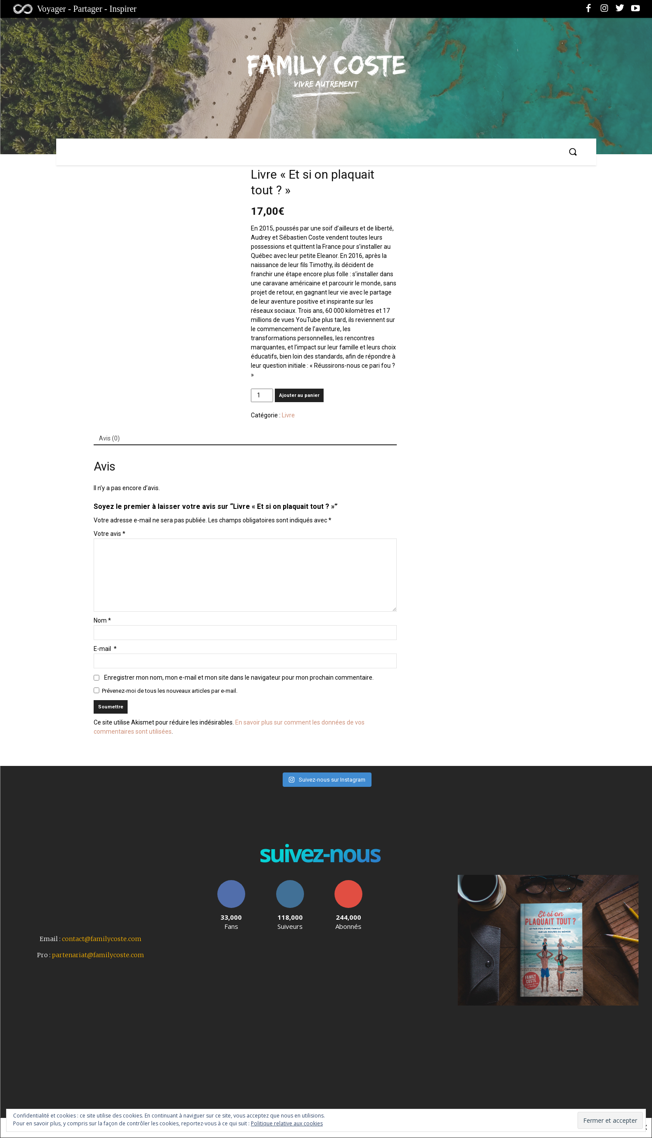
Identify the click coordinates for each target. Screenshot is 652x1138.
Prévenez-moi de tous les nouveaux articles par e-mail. (169, 691)
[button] (573, 152)
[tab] (109, 438)
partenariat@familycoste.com (98, 955)
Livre (288, 415)
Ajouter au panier (299, 395)
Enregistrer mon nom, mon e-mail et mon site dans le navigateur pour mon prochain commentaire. (239, 677)
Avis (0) (109, 438)
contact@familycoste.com (102, 939)
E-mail (105, 648)
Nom (102, 620)
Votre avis (109, 533)
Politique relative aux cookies (287, 1123)
